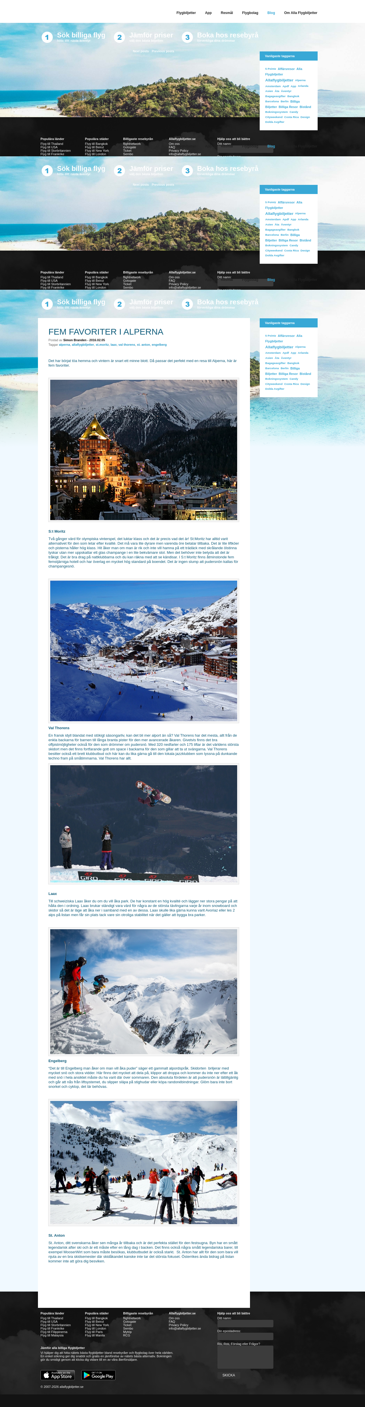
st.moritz (102, 344)
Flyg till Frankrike (52, 154)
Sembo (128, 154)
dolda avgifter (275, 121)
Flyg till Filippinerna (54, 1332)
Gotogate (129, 1321)
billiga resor (288, 107)
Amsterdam (273, 86)
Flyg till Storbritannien (56, 150)
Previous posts (163, 51)
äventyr (286, 91)
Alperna (300, 80)
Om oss (174, 1318)
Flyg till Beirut (94, 147)
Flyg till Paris (94, 1332)
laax (113, 344)
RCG (126, 1335)
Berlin (285, 101)
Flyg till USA (49, 147)
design (305, 117)
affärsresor (286, 69)
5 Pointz (270, 68)
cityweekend (274, 117)
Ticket (127, 150)
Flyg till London (95, 154)
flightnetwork (132, 1318)
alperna (64, 344)
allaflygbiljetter (279, 80)
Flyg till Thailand (52, 143)
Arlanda (303, 85)
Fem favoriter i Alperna (106, 331)
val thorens (126, 344)
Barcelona (272, 101)
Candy (294, 111)
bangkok (293, 96)
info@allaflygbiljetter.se (185, 154)
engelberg (159, 344)
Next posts (141, 51)
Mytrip (127, 1332)
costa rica (291, 117)
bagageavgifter (275, 96)
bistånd (305, 107)
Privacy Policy (178, 150)
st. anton (143, 344)
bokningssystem (276, 111)
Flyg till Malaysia (52, 1335)
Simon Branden (74, 340)
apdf (286, 86)
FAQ (172, 1321)
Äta (277, 91)
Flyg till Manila (95, 1335)
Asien (269, 91)
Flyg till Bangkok (96, 143)
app (293, 86)
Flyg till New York (97, 150)
